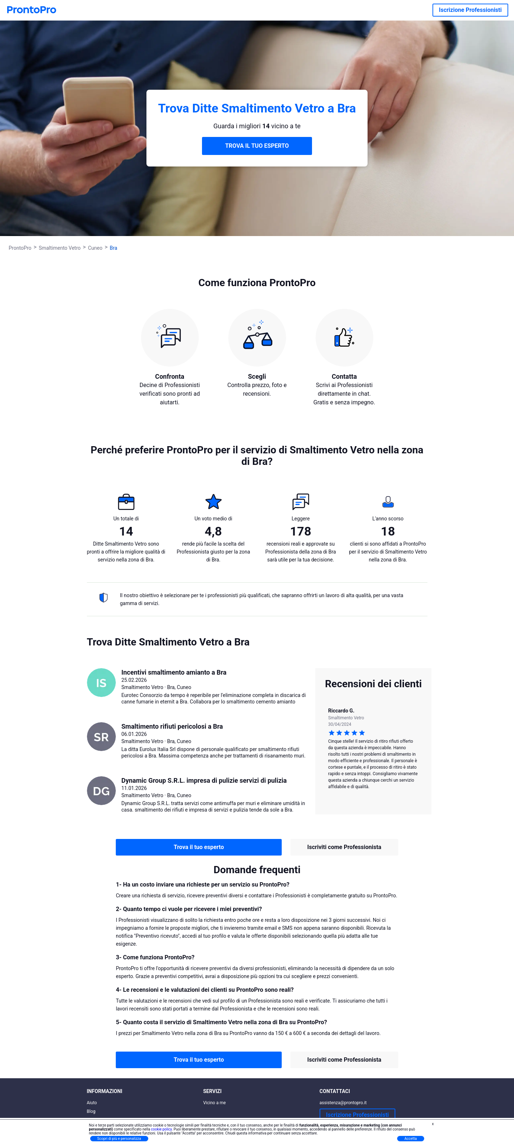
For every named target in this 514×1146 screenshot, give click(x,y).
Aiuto (92, 1102)
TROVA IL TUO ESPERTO (257, 145)
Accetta (410, 1139)
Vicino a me (214, 1102)
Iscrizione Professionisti (470, 9)
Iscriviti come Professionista (344, 847)
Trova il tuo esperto (199, 847)
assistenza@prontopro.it (343, 1102)
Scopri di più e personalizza (119, 1139)
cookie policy (161, 1129)
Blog (91, 1111)
